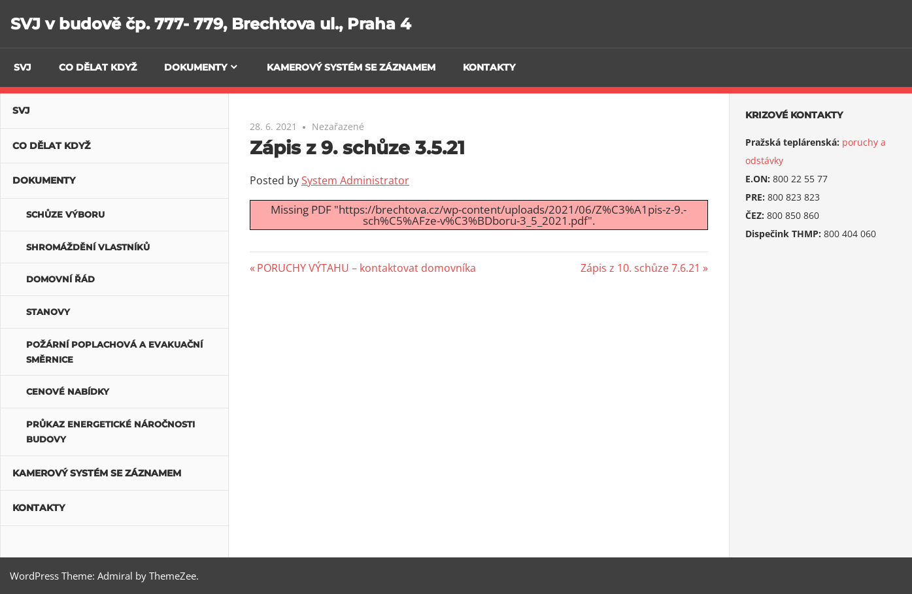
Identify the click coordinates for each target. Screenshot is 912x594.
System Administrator (355, 180)
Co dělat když (98, 67)
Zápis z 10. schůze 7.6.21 (640, 268)
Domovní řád (60, 279)
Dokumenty (195, 67)
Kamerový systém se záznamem (351, 67)
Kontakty (489, 67)
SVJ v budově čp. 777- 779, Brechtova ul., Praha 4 (210, 23)
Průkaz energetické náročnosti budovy (110, 431)
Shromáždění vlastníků (88, 247)
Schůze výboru (65, 214)
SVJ (22, 67)
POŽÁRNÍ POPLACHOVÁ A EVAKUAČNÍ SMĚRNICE (114, 352)
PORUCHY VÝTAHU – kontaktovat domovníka (366, 268)
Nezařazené (338, 126)
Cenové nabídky (67, 391)
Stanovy (48, 311)
